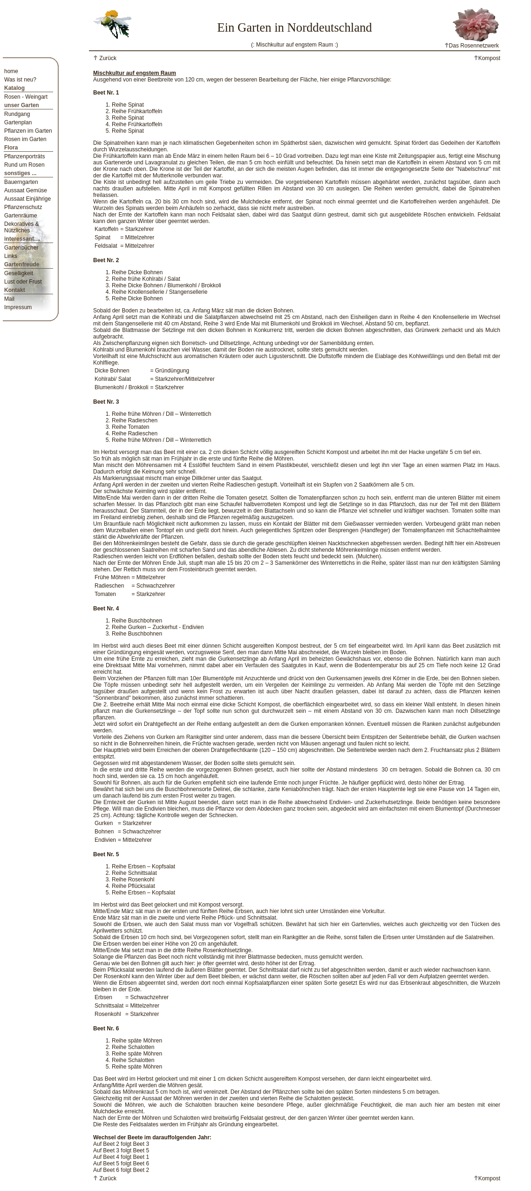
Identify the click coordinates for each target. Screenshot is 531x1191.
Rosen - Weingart (26, 97)
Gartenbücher (21, 247)
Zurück (107, 58)
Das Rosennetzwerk (471, 45)
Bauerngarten (21, 182)
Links (10, 256)
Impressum (18, 307)
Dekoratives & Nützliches (21, 227)
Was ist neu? (20, 79)
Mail (9, 299)
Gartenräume (20, 215)
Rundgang (17, 114)
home (11, 71)
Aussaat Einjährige (27, 199)
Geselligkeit (18, 273)
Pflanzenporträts (24, 156)
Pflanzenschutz (23, 207)
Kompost (487, 58)
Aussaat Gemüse (25, 190)
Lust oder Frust (23, 281)
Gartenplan (18, 122)
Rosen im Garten (25, 139)
